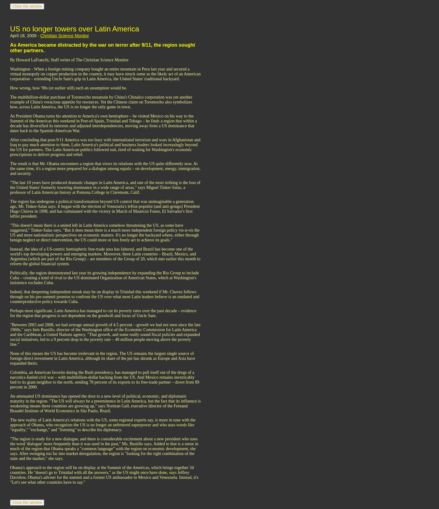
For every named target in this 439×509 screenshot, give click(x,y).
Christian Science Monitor (64, 35)
